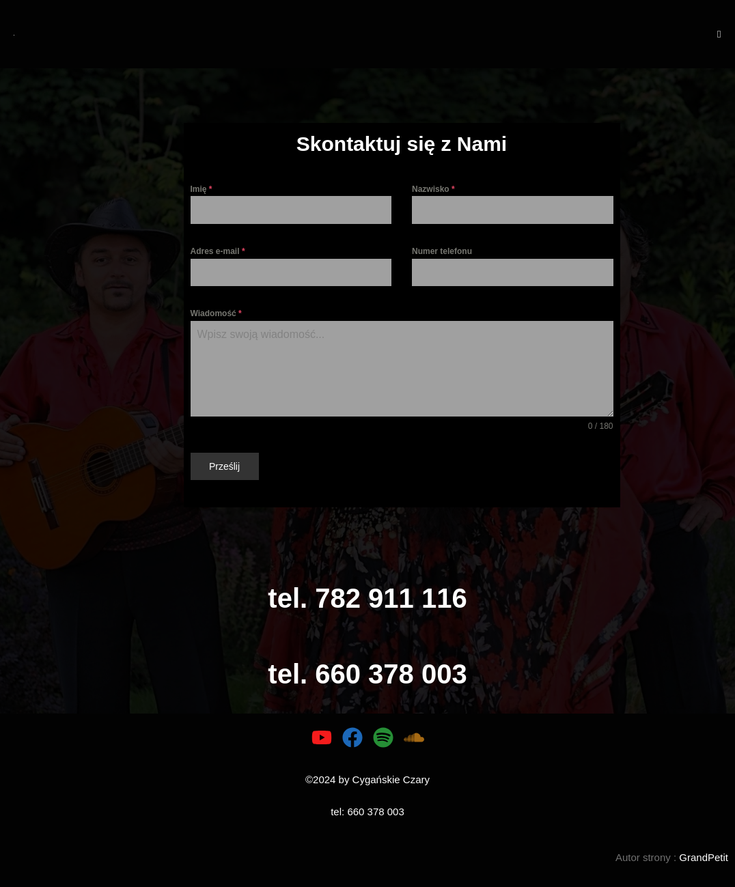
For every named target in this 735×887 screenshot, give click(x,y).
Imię (201, 189)
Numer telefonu (442, 251)
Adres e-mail (218, 251)
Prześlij (224, 466)
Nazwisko (433, 189)
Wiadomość (216, 313)
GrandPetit (703, 857)
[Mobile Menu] (719, 34)
